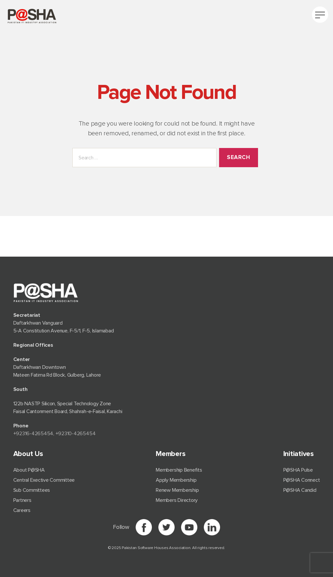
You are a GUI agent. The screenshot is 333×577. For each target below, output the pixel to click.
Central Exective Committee (44, 480)
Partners (22, 500)
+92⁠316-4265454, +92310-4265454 (54, 433)
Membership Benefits (179, 470)
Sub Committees (31, 490)
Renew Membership (177, 490)
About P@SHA (29, 470)
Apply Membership (176, 480)
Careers (22, 510)
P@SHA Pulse (298, 470)
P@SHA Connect (301, 480)
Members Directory (177, 500)
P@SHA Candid (299, 490)
